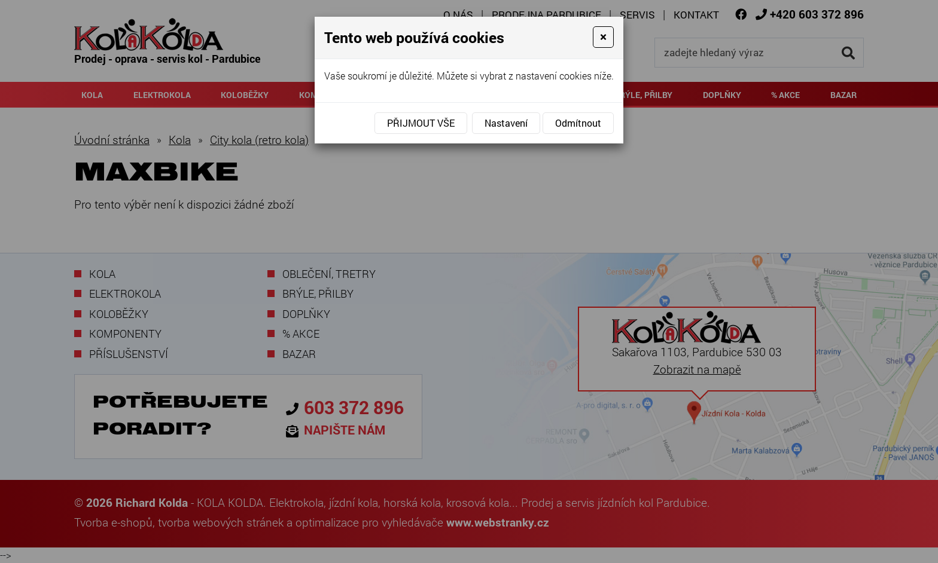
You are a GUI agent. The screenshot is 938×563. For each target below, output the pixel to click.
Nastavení (506, 123)
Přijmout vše (421, 123)
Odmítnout (578, 123)
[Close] (603, 37)
